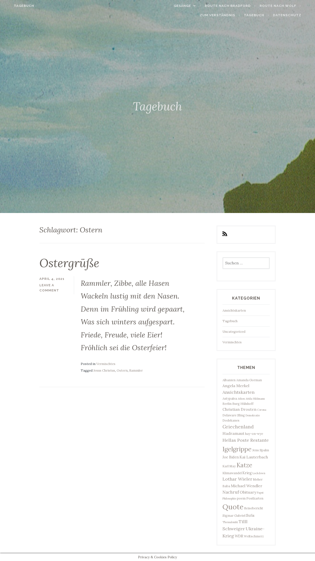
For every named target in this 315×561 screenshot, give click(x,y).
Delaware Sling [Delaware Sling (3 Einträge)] (233, 415)
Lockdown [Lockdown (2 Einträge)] (258, 473)
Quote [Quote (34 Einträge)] (232, 506)
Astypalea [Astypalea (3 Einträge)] (229, 398)
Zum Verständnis (224, 15)
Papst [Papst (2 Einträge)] (260, 492)
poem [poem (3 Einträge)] (241, 498)
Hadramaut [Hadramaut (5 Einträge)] (233, 433)
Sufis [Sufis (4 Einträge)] (250, 515)
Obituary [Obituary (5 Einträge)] (248, 492)
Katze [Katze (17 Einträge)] (244, 465)
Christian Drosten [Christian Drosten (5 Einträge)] (239, 409)
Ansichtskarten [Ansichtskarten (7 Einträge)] (238, 392)
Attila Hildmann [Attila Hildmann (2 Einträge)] (255, 398)
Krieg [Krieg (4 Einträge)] (247, 472)
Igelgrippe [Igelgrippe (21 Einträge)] (237, 449)
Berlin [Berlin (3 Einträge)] (227, 404)
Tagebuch (16, 6)
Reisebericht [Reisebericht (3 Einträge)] (253, 508)
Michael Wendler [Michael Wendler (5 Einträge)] (246, 485)
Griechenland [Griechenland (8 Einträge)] (238, 427)
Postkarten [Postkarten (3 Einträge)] (254, 498)
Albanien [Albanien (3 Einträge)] (229, 380)
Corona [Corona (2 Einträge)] (261, 409)
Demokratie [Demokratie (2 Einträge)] (253, 415)
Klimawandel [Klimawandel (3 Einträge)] (232, 473)
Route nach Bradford (235, 6)
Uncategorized (233, 332)
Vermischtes (105, 364)
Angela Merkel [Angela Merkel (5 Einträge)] (235, 385)
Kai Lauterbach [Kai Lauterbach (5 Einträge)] (253, 457)
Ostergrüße (69, 263)
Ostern (122, 370)
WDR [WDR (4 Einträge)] (239, 536)
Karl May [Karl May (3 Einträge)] (229, 466)
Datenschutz (294, 15)
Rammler (136, 370)
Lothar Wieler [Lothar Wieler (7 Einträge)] (237, 479)
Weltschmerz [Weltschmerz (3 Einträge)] (254, 536)
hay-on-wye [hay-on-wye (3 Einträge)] (254, 434)
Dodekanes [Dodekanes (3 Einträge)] (230, 420)
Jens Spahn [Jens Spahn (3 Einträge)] (260, 450)
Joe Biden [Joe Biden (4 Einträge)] (230, 457)
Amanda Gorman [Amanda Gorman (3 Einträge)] (249, 380)
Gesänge (189, 6)
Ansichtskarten (234, 310)
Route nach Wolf (285, 6)
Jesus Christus (104, 370)
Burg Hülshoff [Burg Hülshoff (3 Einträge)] (242, 404)
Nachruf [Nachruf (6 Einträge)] (230, 492)
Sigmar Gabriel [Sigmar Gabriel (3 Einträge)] (233, 515)
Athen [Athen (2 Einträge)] (241, 398)
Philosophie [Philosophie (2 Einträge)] (229, 498)
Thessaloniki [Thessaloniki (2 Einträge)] (230, 522)
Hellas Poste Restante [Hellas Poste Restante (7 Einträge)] (245, 440)
